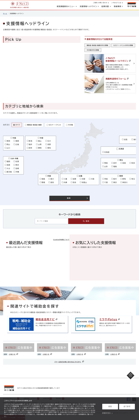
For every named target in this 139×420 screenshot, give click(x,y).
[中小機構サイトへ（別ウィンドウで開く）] (131, 4)
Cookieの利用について (59, 236)
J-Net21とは (116, 3)
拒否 (110, 407)
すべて (17, 124)
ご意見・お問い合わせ (100, 3)
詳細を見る (106, 412)
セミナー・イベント (56, 124)
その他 (72, 124)
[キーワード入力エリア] (64, 220)
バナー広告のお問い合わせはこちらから (69, 361)
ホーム (5, 13)
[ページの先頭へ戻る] (128, 377)
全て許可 (127, 407)
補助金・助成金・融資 (35, 124)
